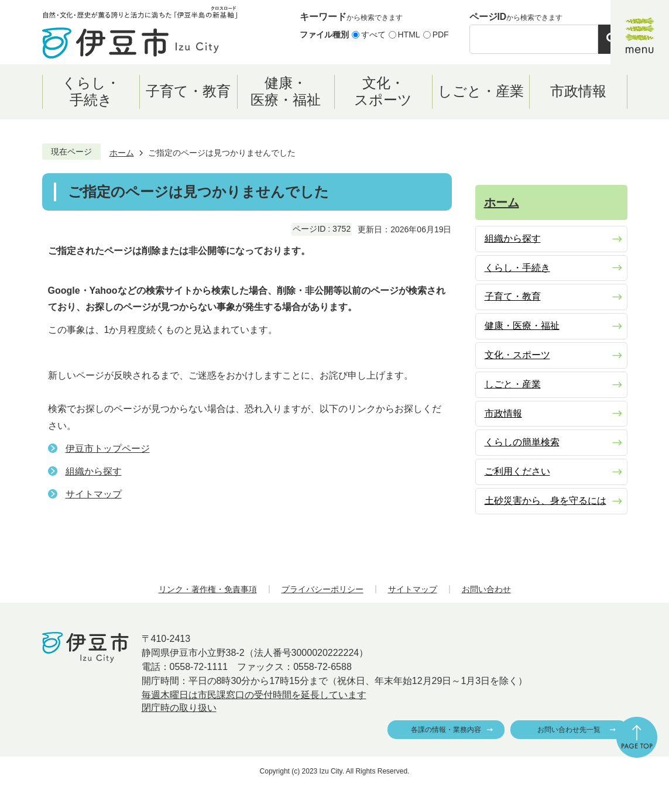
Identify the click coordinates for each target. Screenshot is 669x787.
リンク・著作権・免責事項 (208, 589)
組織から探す (94, 471)
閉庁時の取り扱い (179, 708)
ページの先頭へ (636, 737)
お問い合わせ (486, 589)
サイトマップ (94, 494)
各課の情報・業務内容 (446, 730)
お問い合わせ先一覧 (569, 730)
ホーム (121, 152)
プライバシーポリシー (322, 589)
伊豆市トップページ (108, 448)
